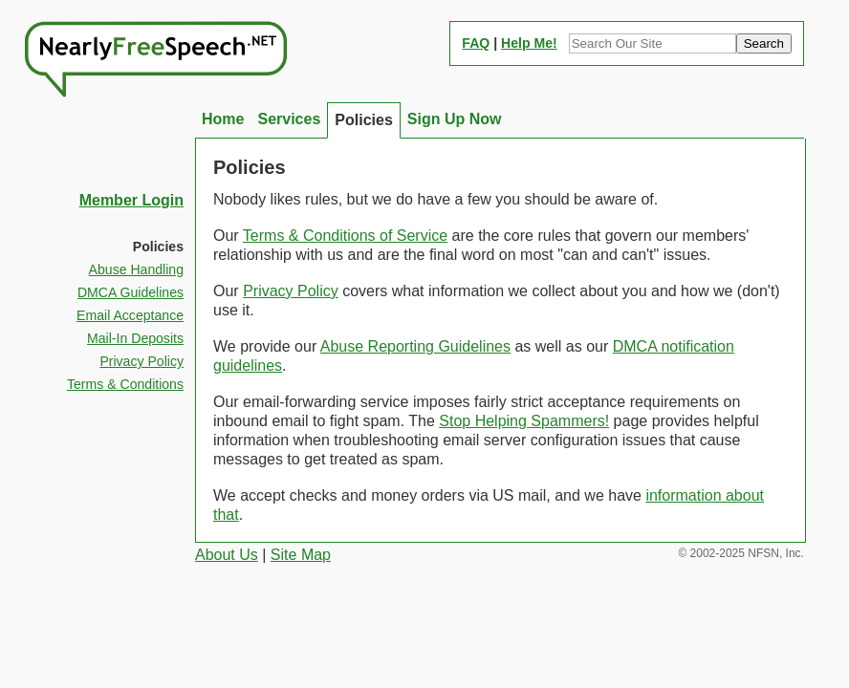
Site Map (301, 555)
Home (223, 119)
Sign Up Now (454, 119)
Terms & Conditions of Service (345, 235)
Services (288, 119)
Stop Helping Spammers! (524, 421)
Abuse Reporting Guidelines (415, 346)
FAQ (476, 43)
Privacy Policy (290, 291)
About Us (226, 555)
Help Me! (529, 43)
